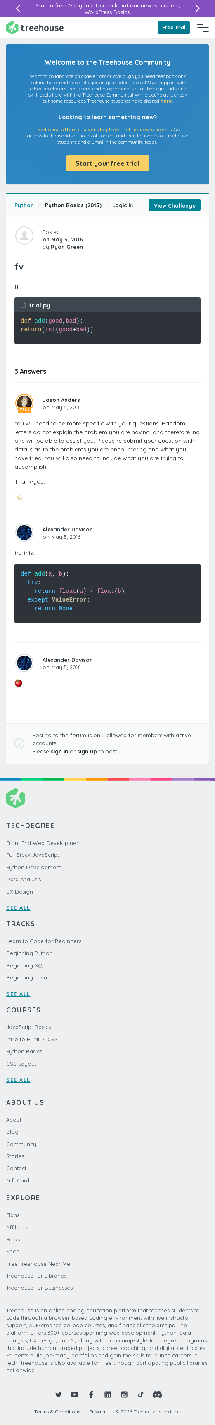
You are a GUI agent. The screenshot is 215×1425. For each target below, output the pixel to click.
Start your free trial (107, 163)
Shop (13, 1251)
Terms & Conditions (57, 1411)
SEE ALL (18, 907)
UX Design (19, 891)
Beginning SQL (25, 965)
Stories (15, 1156)
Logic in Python (133, 205)
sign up (87, 751)
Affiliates (17, 1227)
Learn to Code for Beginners (43, 941)
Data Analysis (23, 879)
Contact (16, 1168)
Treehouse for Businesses (39, 1287)
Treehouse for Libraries (36, 1275)
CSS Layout (21, 1063)
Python (24, 205)
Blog (12, 1131)
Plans (12, 1215)
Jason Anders (61, 399)
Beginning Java (26, 977)
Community (21, 1144)
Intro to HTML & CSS (32, 1039)
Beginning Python (29, 953)
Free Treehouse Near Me (38, 1263)
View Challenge (175, 205)
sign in (59, 751)
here (166, 101)
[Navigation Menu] (203, 27)
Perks (13, 1239)
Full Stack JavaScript (32, 855)
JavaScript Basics (28, 1027)
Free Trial (174, 27)
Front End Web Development (43, 843)
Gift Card (17, 1180)
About (13, 1119)
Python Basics (24, 1051)
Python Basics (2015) (73, 205)
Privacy (98, 1411)
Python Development (33, 867)
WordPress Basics (107, 12)
